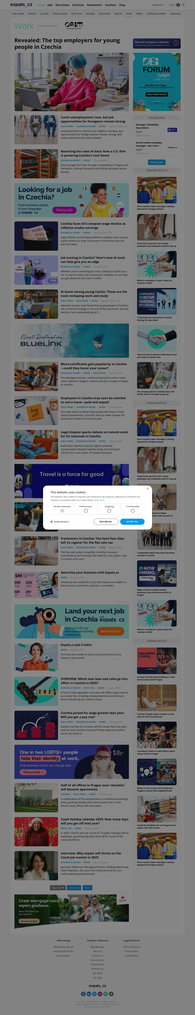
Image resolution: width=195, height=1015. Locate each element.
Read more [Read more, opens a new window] (99, 500)
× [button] (148, 489)
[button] (60, 521)
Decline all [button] (106, 521)
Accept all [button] (132, 521)
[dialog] (97, 507)
